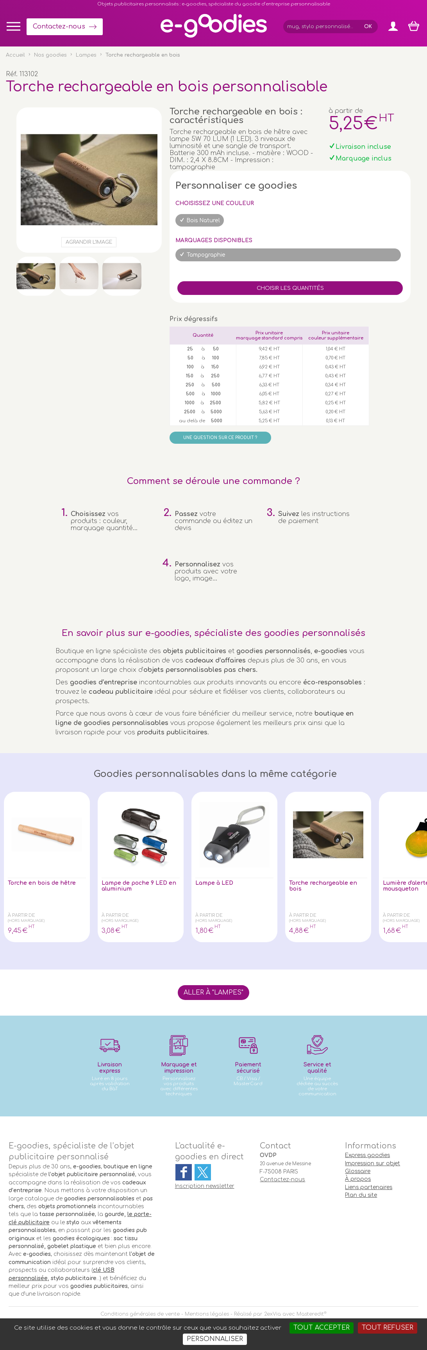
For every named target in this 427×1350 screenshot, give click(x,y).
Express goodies (367, 1155)
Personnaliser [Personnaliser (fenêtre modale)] (215, 1339)
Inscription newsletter (204, 1186)
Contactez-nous (59, 26)
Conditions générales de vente (140, 1314)
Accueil (15, 55)
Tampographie (206, 255)
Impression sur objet (372, 1163)
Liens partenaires (368, 1187)
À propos (358, 1179)
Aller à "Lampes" (213, 992)
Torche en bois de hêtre (46, 883)
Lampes (86, 55)
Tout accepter (321, 1327)
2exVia (272, 1314)
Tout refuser (387, 1327)
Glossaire (357, 1171)
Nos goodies (50, 55)
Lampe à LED (217, 883)
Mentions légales (207, 1314)
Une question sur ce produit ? (220, 438)
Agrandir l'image (89, 242)
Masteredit (310, 1314)
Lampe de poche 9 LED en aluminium (140, 887)
